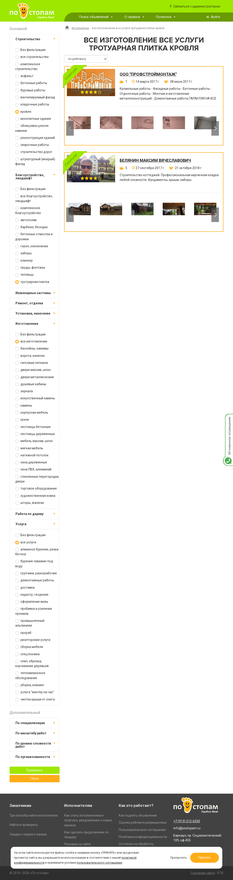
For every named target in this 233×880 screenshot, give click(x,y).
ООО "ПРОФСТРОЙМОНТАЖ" (148, 74)
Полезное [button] (165, 17)
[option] (79, 128)
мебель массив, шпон (34, 441)
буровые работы (30, 90)
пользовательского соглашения (99, 862)
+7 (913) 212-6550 (186, 821)
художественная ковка (35, 496)
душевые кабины (30, 384)
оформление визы (31, 602)
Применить (34, 770)
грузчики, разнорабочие (36, 573)
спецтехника (27, 654)
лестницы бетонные (33, 427)
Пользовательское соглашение (142, 830)
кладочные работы (32, 104)
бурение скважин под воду (34, 563)
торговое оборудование (36, 488)
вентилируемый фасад (35, 97)
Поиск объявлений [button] (96, 17)
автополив (26, 220)
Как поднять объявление (138, 815)
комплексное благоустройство (28, 210)
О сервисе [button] (134, 17)
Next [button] (215, 128)
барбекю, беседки (31, 227)
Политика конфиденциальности (143, 837)
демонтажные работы (34, 580)
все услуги (25, 542)
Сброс (34, 778)
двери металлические (34, 377)
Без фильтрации (30, 50)
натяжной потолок (31, 455)
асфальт (24, 76)
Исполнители (80, 28)
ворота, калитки (30, 356)
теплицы (24, 275)
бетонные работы (31, 83)
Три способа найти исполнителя (34, 815)
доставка (25, 588)
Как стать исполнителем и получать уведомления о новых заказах (88, 820)
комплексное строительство (27, 66)
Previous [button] (70, 128)
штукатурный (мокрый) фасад (35, 161)
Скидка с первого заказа (28, 834)
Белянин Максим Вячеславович (155, 160)
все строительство (32, 57)
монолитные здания (33, 119)
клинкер (24, 260)
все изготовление (31, 341)
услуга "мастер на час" (34, 692)
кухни (22, 420)
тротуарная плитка (32, 282)
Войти (215, 17)
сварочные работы (32, 145)
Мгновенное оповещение (228, 418)
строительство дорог (33, 152)
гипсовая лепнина (31, 363)
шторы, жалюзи (29, 503)
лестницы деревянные (35, 434)
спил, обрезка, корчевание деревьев (32, 663)
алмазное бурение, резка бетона (36, 552)
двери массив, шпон (33, 370)
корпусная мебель (31, 413)
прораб (23, 633)
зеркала (24, 391)
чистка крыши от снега (35, 699)
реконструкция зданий (35, 138)
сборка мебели (29, 647)
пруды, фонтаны (30, 268)
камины (23, 406)
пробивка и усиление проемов (33, 611)
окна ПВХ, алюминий (33, 469)
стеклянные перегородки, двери (37, 479)
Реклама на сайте (77, 844)
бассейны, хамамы (31, 348)
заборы (23, 253)
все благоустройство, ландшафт (34, 198)
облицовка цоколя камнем (31, 128)
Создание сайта (203, 873)
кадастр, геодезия (31, 595)
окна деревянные (31, 462)
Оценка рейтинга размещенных (143, 822)
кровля (23, 112)
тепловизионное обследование (30, 675)
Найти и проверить (24, 825)
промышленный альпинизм (29, 623)
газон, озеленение (31, 246)
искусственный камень (35, 398)
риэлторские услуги (32, 640)
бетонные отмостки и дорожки (34, 236)
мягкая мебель (29, 448)
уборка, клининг (29, 685)
